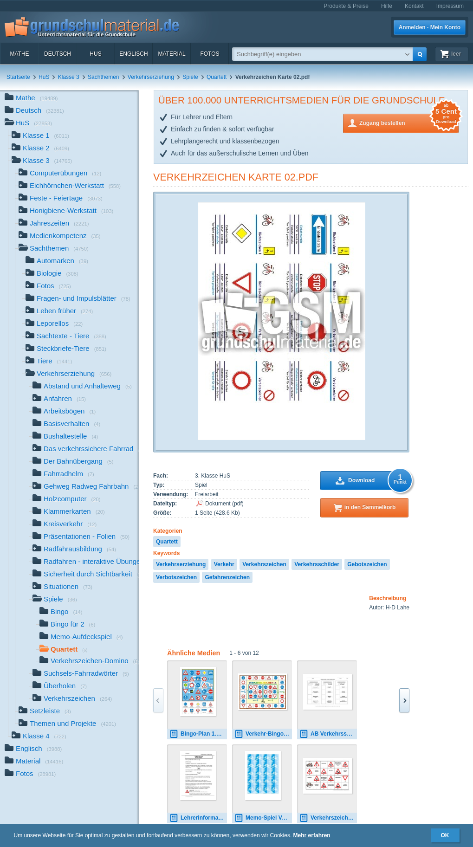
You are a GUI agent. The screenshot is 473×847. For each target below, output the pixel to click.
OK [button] (445, 835)
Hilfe (386, 6)
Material (171, 54)
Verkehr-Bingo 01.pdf (263, 734)
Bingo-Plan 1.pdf (197, 734)
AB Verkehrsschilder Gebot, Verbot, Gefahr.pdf (328, 734)
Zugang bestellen (409, 122)
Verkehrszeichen (264, 564)
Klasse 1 (40, 136)
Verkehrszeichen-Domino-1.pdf (328, 818)
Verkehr (224, 564)
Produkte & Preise (346, 6)
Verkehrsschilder (316, 564)
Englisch (133, 54)
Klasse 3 (68, 77)
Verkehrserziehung (151, 77)
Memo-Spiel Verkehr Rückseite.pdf (263, 818)
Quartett (217, 77)
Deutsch (57, 54)
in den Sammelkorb (370, 507)
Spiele (190, 77)
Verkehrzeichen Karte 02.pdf (235, 177)
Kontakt (414, 6)
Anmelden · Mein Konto (429, 27)
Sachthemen (103, 77)
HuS (95, 54)
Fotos (209, 54)
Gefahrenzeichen (227, 577)
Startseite (18, 77)
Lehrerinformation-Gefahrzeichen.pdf (198, 818)
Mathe (19, 54)
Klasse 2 (40, 149)
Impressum (450, 6)
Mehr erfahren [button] (311, 835)
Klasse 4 (39, 737)
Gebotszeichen (367, 564)
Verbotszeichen (176, 577)
